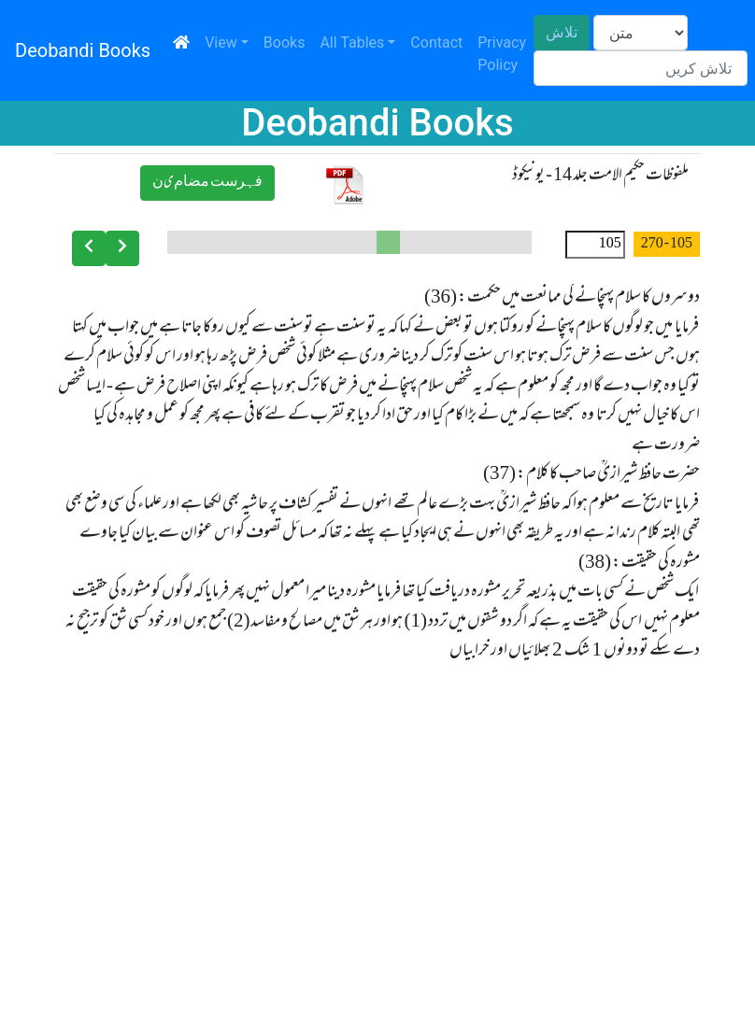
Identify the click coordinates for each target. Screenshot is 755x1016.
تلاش (561, 32)
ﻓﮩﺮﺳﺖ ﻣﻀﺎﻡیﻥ (207, 182)
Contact (436, 42)
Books (285, 42)
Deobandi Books (82, 50)
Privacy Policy (501, 54)
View (221, 42)
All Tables (352, 42)
